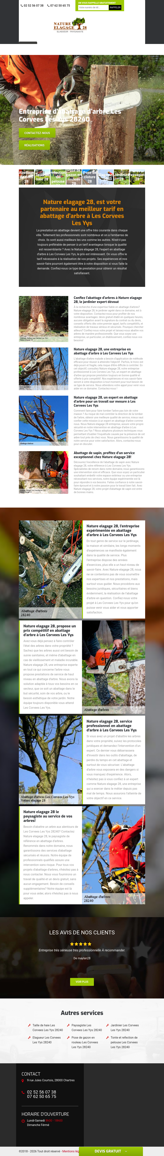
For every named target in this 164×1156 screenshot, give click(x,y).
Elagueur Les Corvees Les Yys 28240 (47, 1040)
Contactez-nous (37, 133)
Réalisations (34, 145)
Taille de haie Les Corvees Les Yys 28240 (48, 1028)
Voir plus (82, 981)
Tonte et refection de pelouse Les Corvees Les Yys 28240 (124, 1042)
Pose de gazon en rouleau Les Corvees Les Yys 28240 (85, 1042)
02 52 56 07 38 (32, 5)
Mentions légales (73, 1151)
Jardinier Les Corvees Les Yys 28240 (125, 1028)
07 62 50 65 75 (58, 5)
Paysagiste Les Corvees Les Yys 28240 (87, 1028)
